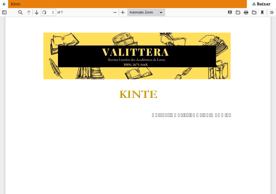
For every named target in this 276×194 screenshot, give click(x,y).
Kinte (15, 3)
